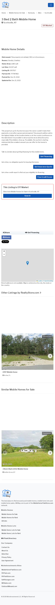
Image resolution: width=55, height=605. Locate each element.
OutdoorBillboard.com (9, 586)
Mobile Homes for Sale (10, 514)
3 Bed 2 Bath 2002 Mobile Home (15, 469)
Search (27, 196)
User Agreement (7, 560)
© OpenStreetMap (48, 281)
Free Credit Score (44, 177)
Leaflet (39, 281)
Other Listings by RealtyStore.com (21, 292)
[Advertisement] (27, 37)
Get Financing (46, 156)
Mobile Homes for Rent (10, 517)
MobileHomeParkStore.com (43, 503)
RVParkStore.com (8, 576)
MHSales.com (6, 583)
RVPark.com (6, 573)
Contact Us (5, 547)
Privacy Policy (6, 557)
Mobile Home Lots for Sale (11, 530)
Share (6, 233)
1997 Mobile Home (10, 372)
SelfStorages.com (8, 580)
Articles (4, 521)
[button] (27, 263)
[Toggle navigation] (51, 5)
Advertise (5, 554)
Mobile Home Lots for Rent (11, 533)
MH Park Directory (8, 538)
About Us (5, 550)
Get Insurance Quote (43, 167)
